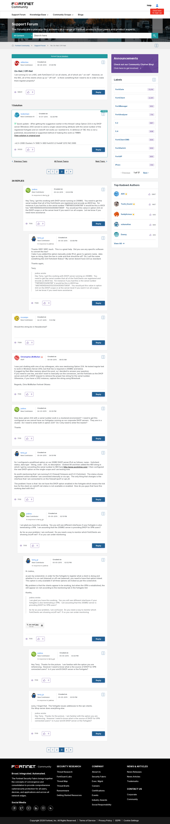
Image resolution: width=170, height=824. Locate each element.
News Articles (133, 776)
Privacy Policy (105, 820)
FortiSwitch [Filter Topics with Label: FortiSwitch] (120, 148)
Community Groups (62, 14)
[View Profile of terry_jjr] (40, 238)
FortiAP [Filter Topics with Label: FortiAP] (118, 156)
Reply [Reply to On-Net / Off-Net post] (98, 92)
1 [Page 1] (52, 171)
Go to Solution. (62, 56)
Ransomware (63, 790)
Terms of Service (87, 820)
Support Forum (19, 14)
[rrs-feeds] (50, 808)
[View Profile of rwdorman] (25, 114)
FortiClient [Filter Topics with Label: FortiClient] (120, 98)
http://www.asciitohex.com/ (76, 467)
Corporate (132, 794)
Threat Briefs (63, 786)
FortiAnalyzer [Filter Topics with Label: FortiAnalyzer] (121, 114)
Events (95, 795)
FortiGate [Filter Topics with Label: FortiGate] (119, 89)
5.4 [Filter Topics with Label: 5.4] (116, 131)
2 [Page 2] (56, 171)
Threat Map (62, 781)
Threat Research (64, 772)
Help (149, 5)
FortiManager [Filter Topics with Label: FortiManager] (121, 106)
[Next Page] (71, 171)
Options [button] (103, 62)
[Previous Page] (49, 171)
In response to (40, 195)
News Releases (134, 772)
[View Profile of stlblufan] (24, 62)
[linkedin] (35, 808)
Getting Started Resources (69, 795)
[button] (29, 92)
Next (145, 172)
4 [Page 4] (66, 171)
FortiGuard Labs (64, 776)
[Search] (154, 35)
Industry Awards (99, 800)
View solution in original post (27, 135)
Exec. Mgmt (97, 781)
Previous (126, 172)
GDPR (117, 820)
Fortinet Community (23, 5)
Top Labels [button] (153, 80)
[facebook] (14, 808)
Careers (96, 786)
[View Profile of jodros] (34, 189)
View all (118, 243)
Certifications (98, 790)
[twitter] (21, 808)
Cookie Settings (131, 820)
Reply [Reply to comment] (98, 149)
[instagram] (43, 808)
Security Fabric (99, 776)
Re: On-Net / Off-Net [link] (58, 46)
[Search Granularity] (22, 35)
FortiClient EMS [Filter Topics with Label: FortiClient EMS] (122, 140)
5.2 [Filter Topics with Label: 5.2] (116, 123)
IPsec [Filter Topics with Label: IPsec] (117, 165)
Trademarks (132, 781)
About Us (96, 772)
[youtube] (28, 808)
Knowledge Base (38, 14)
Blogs (80, 14)
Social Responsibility (101, 804)
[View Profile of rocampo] (24, 317)
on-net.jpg (33, 625)
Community (132, 799)
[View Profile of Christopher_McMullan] (30, 357)
